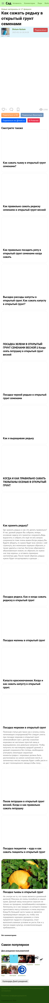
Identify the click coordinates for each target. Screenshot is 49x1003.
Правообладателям (21, 988)
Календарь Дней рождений (15, 981)
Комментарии (29, 3)
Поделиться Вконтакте (32, 115)
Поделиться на (14, 120)
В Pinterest (34, 120)
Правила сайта (7, 988)
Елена (22, 960)
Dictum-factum (19, 29)
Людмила (30, 960)
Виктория (14, 971)
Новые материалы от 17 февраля (16, 9)
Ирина (5, 960)
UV (14, 960)
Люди (40, 3)
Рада (5, 971)
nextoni (39, 960)
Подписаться (40, 30)
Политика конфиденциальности (14, 995)
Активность (17, 3)
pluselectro (22, 971)
